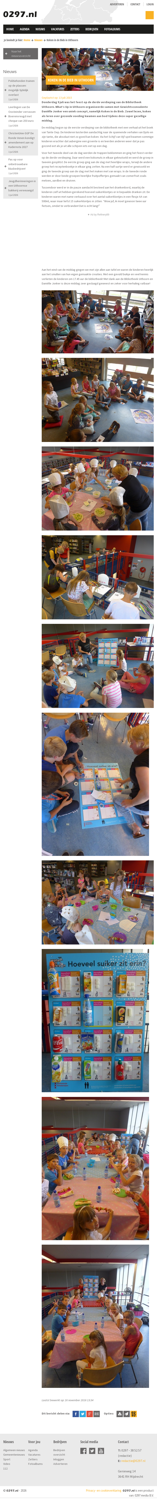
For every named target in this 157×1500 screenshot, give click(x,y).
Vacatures (57, 29)
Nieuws (40, 29)
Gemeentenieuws (14, 1454)
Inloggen (58, 1459)
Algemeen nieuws (14, 1450)
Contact (135, 4)
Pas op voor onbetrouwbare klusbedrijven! (18, 166)
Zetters (74, 29)
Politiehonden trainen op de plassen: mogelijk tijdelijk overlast (21, 90)
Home (10, 29)
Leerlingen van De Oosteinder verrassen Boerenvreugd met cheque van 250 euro (22, 116)
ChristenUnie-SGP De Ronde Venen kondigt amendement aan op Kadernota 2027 (21, 142)
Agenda (24, 29)
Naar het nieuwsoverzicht (20, 54)
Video (6, 1464)
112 (5, 1468)
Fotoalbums (112, 29)
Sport (6, 1459)
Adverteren (117, 4)
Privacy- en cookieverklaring (103, 1490)
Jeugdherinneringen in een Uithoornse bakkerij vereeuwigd (22, 187)
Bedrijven (91, 29)
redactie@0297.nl (133, 1461)
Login (150, 4)
